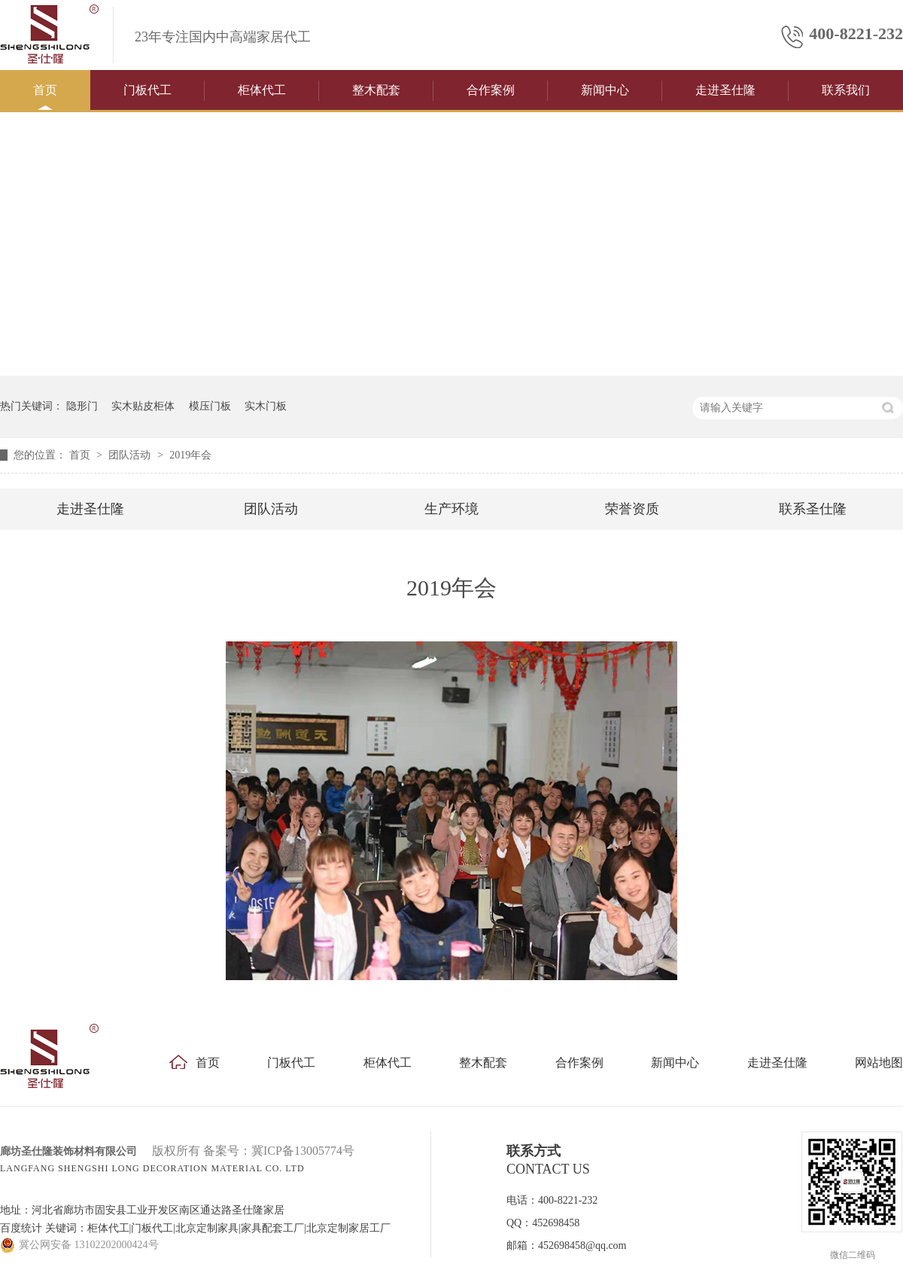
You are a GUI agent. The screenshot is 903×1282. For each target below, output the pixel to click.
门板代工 (147, 90)
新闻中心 (605, 90)
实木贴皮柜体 (143, 406)
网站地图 (879, 1062)
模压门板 (210, 406)
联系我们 (846, 90)
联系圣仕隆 (813, 508)
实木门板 (266, 406)
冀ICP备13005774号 (302, 1150)
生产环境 (451, 508)
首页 (45, 90)
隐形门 (82, 406)
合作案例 (491, 90)
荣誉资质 (632, 508)
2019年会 (190, 455)
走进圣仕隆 (725, 90)
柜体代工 (262, 90)
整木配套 (376, 90)
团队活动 (131, 455)
